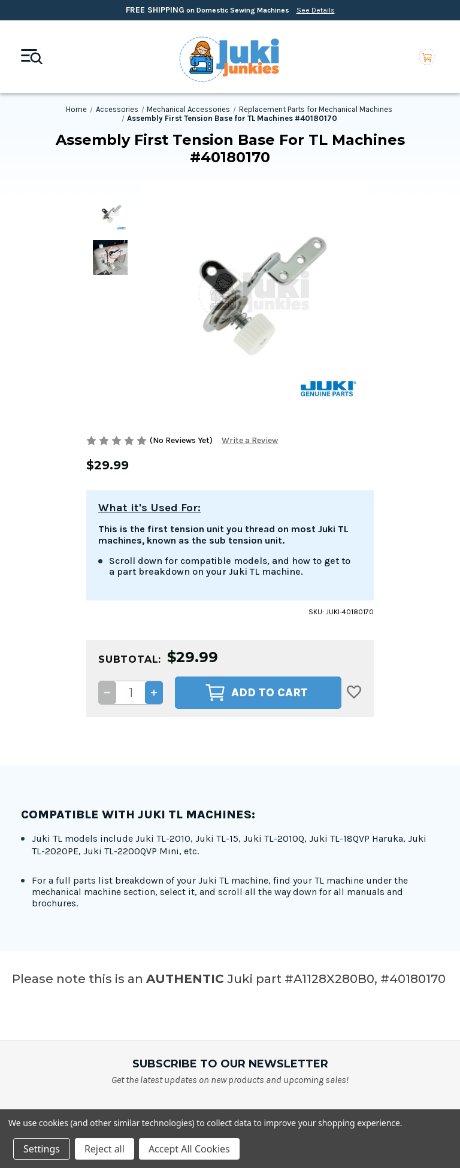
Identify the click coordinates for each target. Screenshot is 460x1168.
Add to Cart (256, 582)
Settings (41, 1148)
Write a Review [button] (250, 440)
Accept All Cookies (189, 1148)
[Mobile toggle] (32, 57)
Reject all (104, 1148)
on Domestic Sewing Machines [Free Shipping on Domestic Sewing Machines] (230, 10)
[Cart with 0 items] (427, 56)
